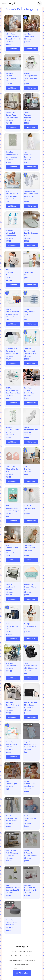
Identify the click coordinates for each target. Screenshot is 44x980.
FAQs (21, 956)
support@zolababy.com (16, 960)
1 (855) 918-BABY (30, 960)
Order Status (29, 956)
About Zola (14, 956)
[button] (12, 24)
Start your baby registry (22, 964)
